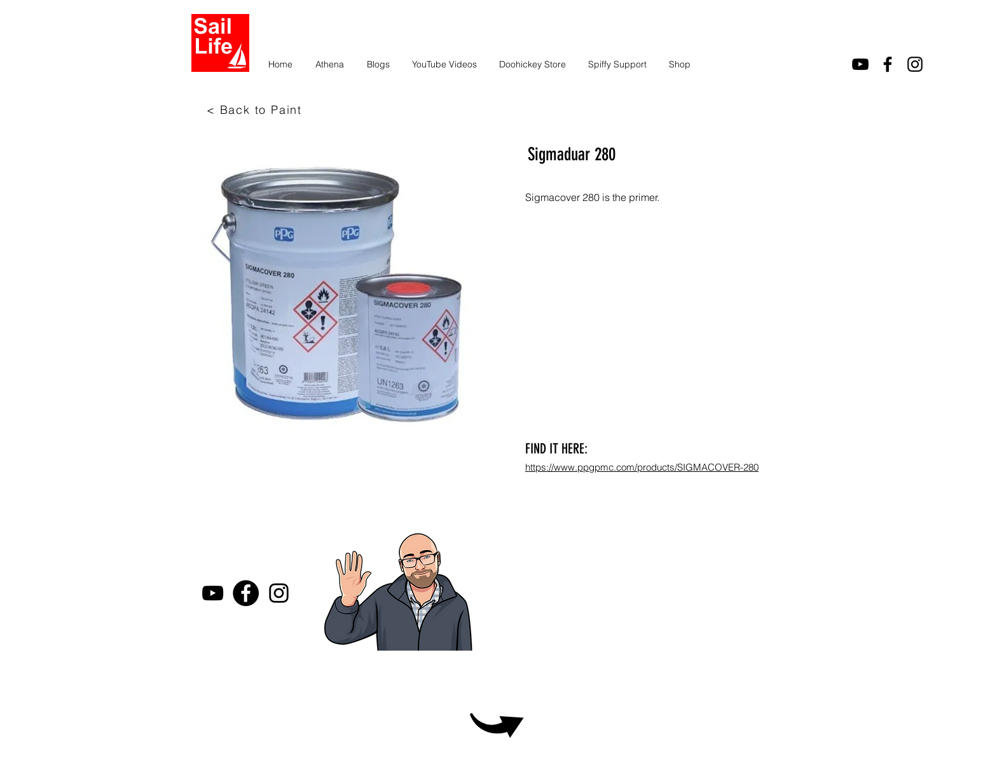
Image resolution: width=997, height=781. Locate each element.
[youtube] (860, 64)
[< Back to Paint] (255, 109)
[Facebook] (246, 593)
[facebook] (887, 64)
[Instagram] (915, 64)
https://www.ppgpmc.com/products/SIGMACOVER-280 (642, 467)
